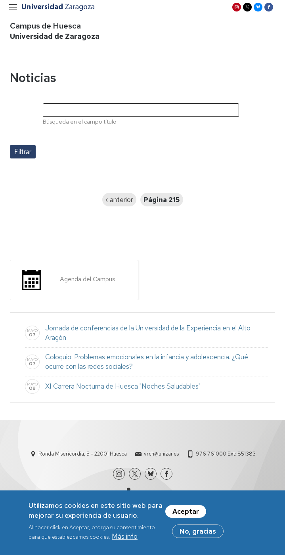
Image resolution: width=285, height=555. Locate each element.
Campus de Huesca (45, 26)
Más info (125, 538)
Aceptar (185, 513)
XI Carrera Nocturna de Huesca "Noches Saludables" (123, 386)
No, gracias (198, 532)
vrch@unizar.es (161, 453)
